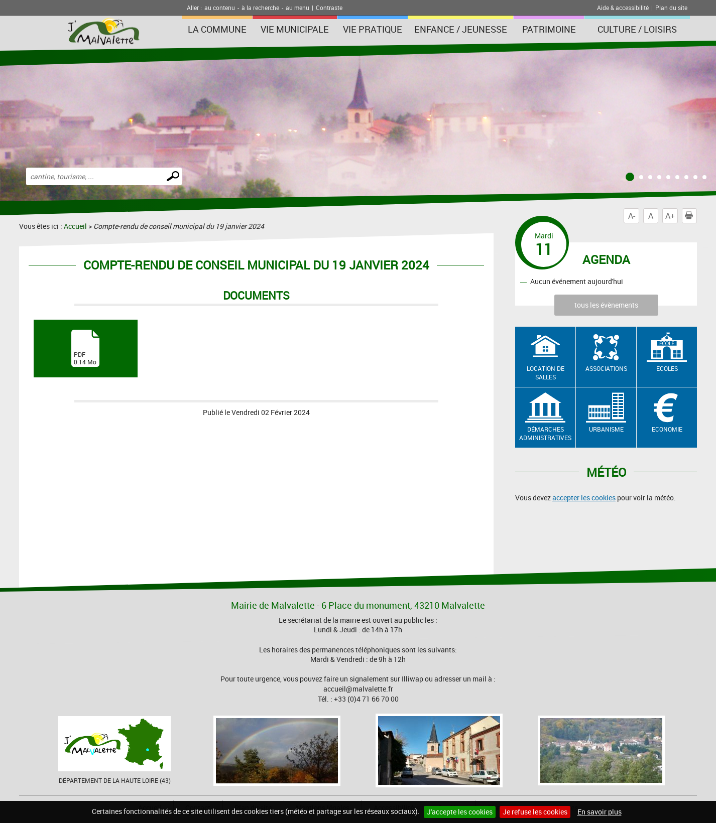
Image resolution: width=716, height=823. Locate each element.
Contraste (329, 8)
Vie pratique (372, 29)
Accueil (75, 226)
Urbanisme (606, 429)
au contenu (219, 8)
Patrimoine (549, 29)
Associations (606, 368)
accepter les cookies (584, 497)
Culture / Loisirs (637, 29)
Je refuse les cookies (535, 811)
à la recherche (260, 8)
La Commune (217, 29)
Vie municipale (295, 29)
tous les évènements (606, 305)
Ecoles (667, 368)
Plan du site (671, 8)
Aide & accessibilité (623, 8)
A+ (670, 215)
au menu (297, 8)
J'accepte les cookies (460, 811)
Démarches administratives (545, 433)
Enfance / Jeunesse (460, 29)
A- (631, 215)
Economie (667, 429)
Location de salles (545, 372)
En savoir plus (599, 811)
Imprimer (691, 215)
